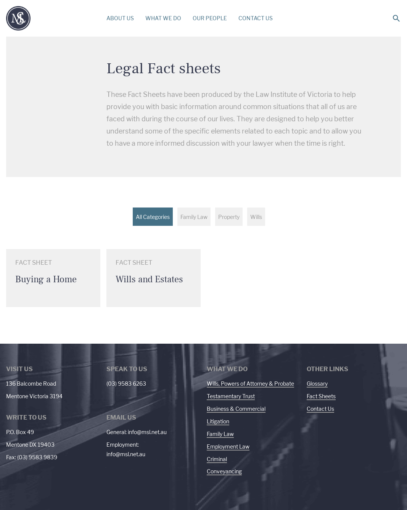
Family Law (220, 434)
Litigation (218, 421)
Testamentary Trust (231, 396)
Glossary (317, 383)
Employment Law (228, 446)
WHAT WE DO (163, 18)
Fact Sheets (321, 396)
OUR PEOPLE (210, 18)
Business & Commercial (236, 408)
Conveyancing (224, 471)
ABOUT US (120, 18)
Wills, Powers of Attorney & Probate (250, 383)
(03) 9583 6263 (126, 383)
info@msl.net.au (147, 432)
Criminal (217, 459)
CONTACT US (255, 18)
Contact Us (320, 408)
